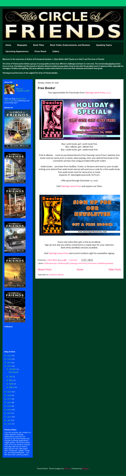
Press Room (40, 51)
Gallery (55, 51)
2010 (9, 424)
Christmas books (50, 263)
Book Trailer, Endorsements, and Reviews (70, 45)
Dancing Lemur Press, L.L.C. (98, 93)
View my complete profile (23, 90)
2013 (9, 413)
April (11, 384)
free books (91, 263)
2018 (9, 395)
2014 (9, 410)
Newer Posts (45, 270)
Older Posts (114, 270)
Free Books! (46, 88)
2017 (9, 399)
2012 (9, 417)
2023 (9, 356)
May (11, 380)
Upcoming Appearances (17, 51)
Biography (22, 45)
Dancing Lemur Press (71, 186)
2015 (9, 406)
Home (8, 45)
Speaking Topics (104, 45)
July (11, 377)
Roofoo (67, 469)
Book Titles (38, 45)
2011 (9, 420)
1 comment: (73, 260)
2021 (9, 363)
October (13, 369)
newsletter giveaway (105, 263)
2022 (9, 359)
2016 (9, 403)
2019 (9, 392)
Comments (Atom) (56, 275)
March (12, 387)
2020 (9, 366)
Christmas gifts (63, 263)
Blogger (85, 469)
